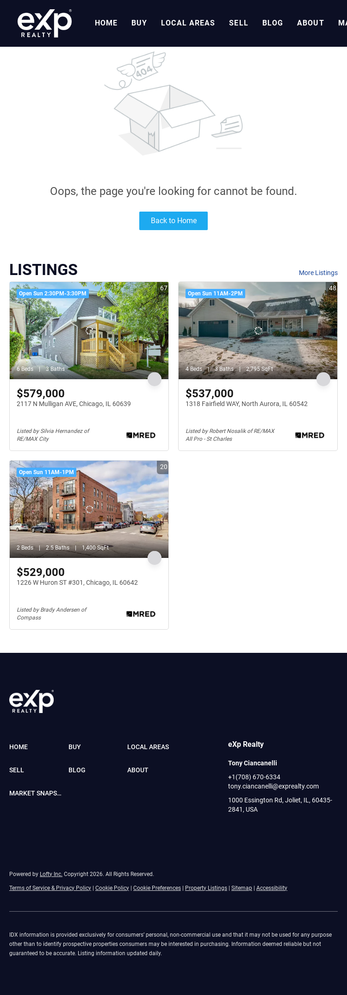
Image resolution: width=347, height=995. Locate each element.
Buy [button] (139, 23)
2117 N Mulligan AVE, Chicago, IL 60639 (74, 403)
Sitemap (241, 888)
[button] (45, 23)
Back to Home (174, 220)
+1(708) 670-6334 (254, 777)
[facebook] (235, 830)
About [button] (310, 23)
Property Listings (206, 888)
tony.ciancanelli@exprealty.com (273, 786)
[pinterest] (290, 830)
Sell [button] (238, 23)
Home (106, 23)
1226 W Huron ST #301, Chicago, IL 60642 (77, 582)
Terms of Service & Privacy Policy (50, 888)
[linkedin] (253, 830)
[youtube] (272, 830)
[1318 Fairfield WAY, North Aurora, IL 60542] (258, 330)
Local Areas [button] (188, 23)
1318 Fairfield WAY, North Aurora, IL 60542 (247, 403)
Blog (272, 23)
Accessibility (271, 888)
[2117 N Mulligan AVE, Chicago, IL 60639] (89, 330)
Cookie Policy (112, 888)
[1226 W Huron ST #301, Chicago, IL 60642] (89, 509)
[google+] (309, 830)
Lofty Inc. (51, 874)
